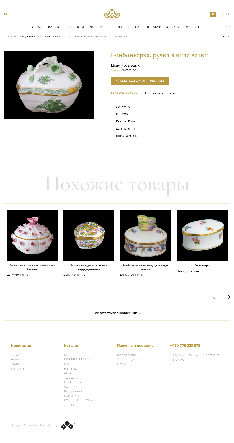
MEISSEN (71, 355)
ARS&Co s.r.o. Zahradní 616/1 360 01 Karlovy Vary (194, 357)
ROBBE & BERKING (78, 359)
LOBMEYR (71, 395)
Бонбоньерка (202, 274)
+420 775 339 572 (185, 345)
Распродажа (73, 391)
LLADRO (70, 364)
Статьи (133, 35)
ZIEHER (69, 404)
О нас (37, 35)
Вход (225, 18)
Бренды (115, 35)
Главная (9, 45)
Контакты (193, 35)
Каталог (55, 35)
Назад (226, 45)
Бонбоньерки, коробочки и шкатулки (62, 45)
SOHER (69, 386)
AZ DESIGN (72, 377)
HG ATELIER (72, 382)
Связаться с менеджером (140, 89)
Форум (96, 35)
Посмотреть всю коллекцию (117, 322)
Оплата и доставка (162, 35)
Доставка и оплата (160, 101)
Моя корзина (127, 355)
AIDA (67, 373)
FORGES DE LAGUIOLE (80, 400)
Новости (76, 35)
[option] (32, 256)
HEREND (32, 45)
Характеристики (124, 101)
